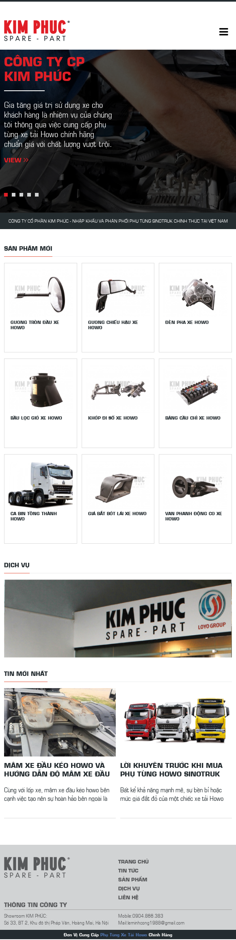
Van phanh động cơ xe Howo (193, 516)
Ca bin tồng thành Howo (34, 516)
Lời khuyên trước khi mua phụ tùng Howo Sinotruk (171, 769)
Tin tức (128, 870)
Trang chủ (133, 861)
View (16, 159)
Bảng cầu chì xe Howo (193, 417)
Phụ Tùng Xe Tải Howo (123, 934)
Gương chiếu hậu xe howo (113, 324)
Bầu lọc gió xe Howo (36, 417)
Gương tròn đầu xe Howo (35, 324)
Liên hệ (128, 897)
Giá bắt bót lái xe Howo (117, 513)
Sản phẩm (132, 879)
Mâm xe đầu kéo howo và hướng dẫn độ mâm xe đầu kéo (57, 769)
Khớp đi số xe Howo (113, 417)
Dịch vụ (129, 888)
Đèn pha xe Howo (187, 322)
